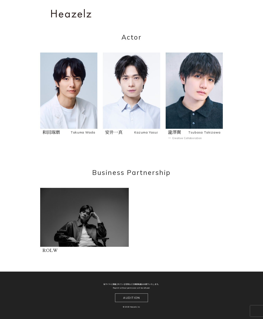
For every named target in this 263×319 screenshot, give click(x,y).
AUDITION (131, 297)
